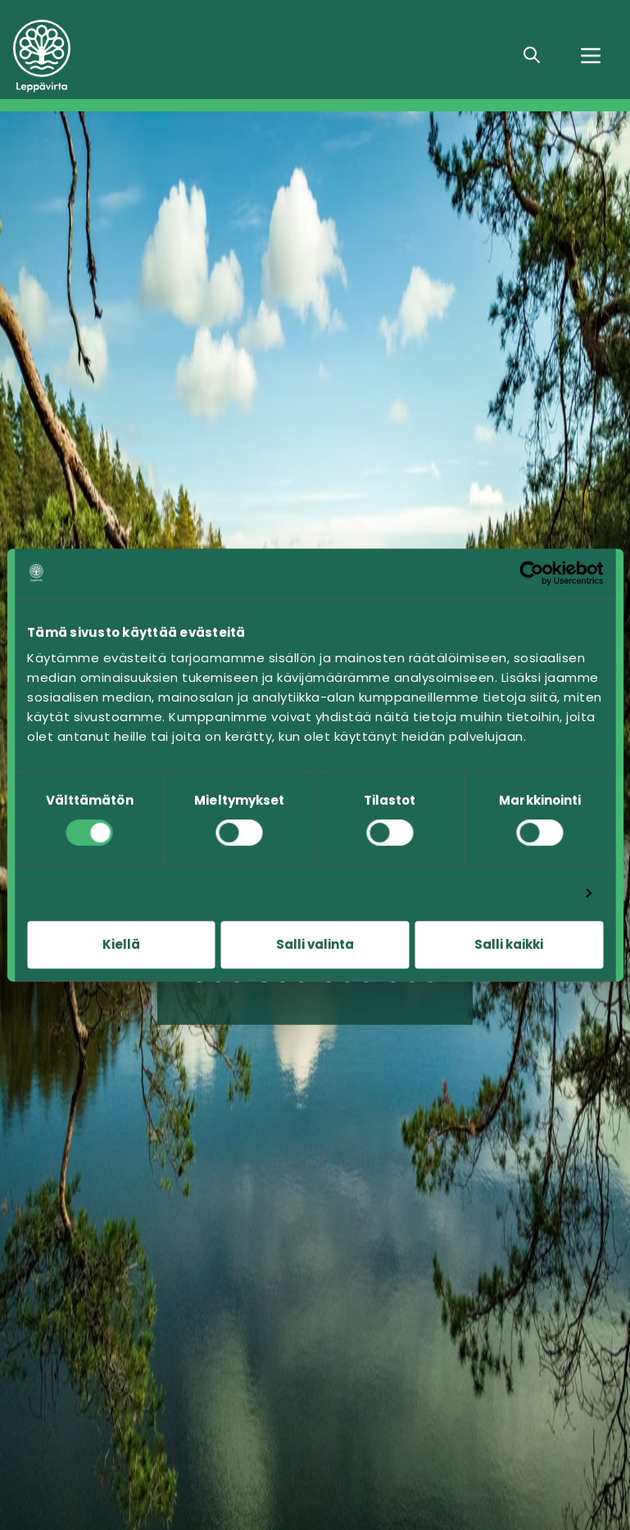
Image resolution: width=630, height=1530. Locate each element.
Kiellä (121, 944)
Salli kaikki (508, 944)
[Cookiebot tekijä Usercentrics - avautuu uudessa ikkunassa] (531, 573)
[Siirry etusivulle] (131, 56)
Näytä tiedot (529, 892)
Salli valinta (315, 944)
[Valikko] (590, 55)
